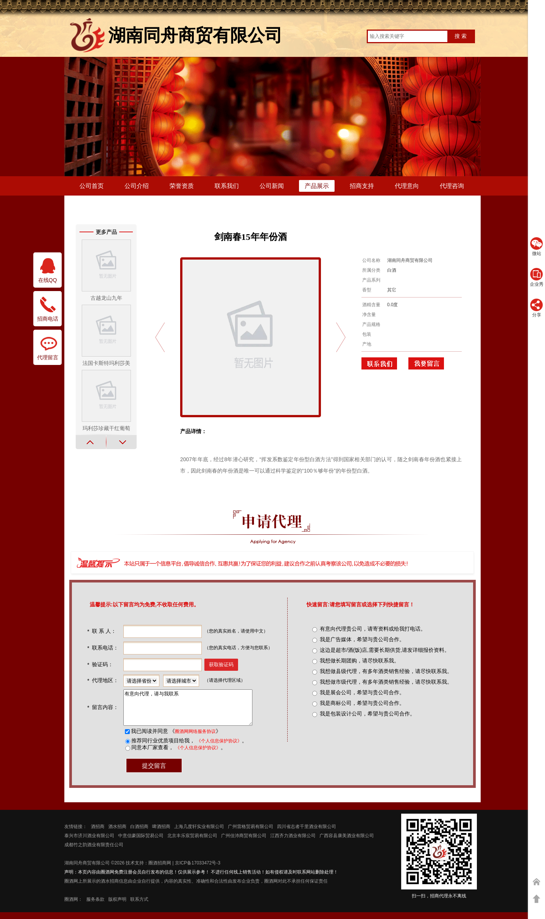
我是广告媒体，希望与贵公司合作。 (362, 639)
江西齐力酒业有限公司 (293, 842)
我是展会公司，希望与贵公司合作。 (362, 692)
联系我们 (227, 186)
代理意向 (407, 186)
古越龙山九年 (106, 298)
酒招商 (97, 833)
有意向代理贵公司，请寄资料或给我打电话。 (373, 629)
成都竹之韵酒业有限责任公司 (93, 851)
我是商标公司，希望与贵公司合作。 (362, 703)
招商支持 (362, 186)
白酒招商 (139, 833)
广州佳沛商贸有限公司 (243, 842)
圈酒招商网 (159, 869)
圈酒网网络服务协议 (194, 738)
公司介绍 (137, 186)
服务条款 (95, 906)
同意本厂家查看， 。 (178, 754)
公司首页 (91, 186)
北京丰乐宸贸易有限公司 (192, 842)
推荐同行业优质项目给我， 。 (188, 747)
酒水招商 (117, 833)
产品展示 (317, 186)
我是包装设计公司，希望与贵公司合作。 (367, 714)
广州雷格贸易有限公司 (250, 833)
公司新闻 (272, 186)
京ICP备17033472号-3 (197, 869)
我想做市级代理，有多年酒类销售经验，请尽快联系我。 (386, 682)
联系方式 (139, 906)
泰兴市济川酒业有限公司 (89, 842)
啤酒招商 (161, 833)
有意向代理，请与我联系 (195, 711)
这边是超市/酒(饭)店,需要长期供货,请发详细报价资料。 (385, 650)
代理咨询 (452, 186)
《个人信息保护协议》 (218, 747)
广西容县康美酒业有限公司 (346, 842)
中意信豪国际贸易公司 (141, 842)
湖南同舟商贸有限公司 (87, 869)
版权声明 (117, 906)
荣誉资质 (182, 186)
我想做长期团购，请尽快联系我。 (359, 661)
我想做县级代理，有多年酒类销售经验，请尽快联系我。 (386, 671)
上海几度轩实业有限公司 (199, 833)
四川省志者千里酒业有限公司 (306, 833)
